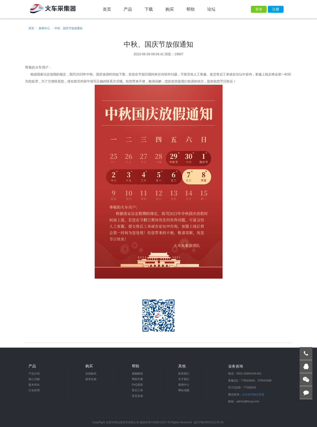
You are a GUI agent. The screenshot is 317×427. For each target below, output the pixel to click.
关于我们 (183, 379)
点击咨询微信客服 (253, 394)
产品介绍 (34, 373)
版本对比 (34, 384)
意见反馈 (137, 396)
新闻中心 (44, 28)
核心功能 (34, 379)
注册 (275, 9)
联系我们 (183, 373)
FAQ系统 (137, 384)
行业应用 (34, 390)
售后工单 (137, 390)
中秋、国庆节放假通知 (68, 28)
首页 (107, 9)
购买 (169, 9)
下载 (149, 9)
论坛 (211, 9)
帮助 (190, 9)
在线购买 (91, 373)
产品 (128, 9)
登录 (258, 9)
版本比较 (91, 379)
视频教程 (137, 373)
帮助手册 (137, 379)
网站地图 (183, 390)
